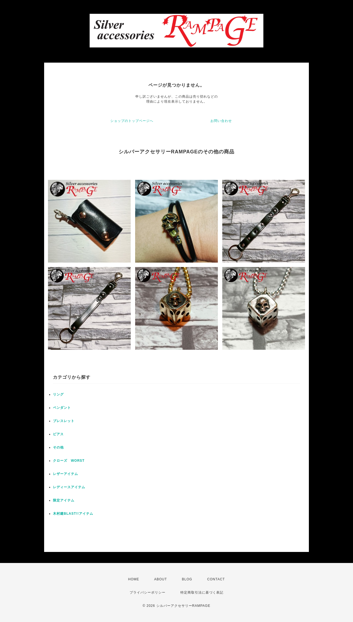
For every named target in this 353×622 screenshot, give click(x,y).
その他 (58, 447)
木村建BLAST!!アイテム (73, 514)
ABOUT (160, 579)
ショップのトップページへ (131, 121)
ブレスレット (63, 421)
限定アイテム (63, 500)
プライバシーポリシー (147, 592)
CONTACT (216, 579)
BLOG (187, 579)
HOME (133, 579)
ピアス (58, 434)
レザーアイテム (65, 474)
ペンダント (62, 408)
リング (58, 394)
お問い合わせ (221, 121)
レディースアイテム (69, 487)
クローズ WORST (69, 461)
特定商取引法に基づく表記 (201, 592)
